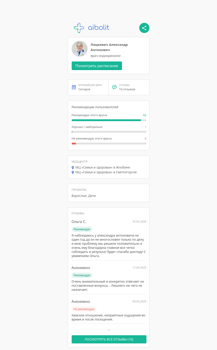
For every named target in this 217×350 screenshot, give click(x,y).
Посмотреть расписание (97, 65)
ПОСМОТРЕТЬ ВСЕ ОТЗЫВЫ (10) (109, 339)
